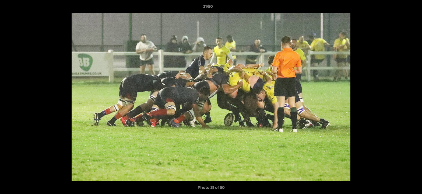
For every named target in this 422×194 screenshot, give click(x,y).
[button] (399, 7)
